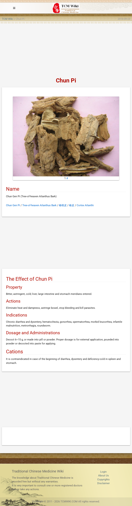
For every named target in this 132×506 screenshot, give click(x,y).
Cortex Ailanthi (85, 205)
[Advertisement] (66, 49)
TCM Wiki (7, 18)
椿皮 (71, 205)
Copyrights (103, 479)
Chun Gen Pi (13, 205)
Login (103, 471)
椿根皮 (63, 205)
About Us (103, 475)
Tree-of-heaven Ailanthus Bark (39, 205)
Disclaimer (103, 483)
